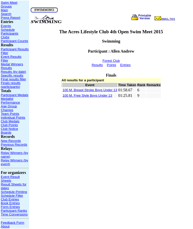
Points (111, 65)
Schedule (8, 30)
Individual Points (13, 117)
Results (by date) (13, 72)
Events (6, 26)
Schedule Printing (14, 192)
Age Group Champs (9, 108)
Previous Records (14, 144)
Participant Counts (14, 41)
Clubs (5, 37)
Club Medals (10, 121)
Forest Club (111, 61)
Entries (125, 65)
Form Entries (10, 207)
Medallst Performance (10, 100)
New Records (11, 141)
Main (4, 10)
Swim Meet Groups (9, 4)
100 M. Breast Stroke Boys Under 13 (90, 90)
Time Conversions (14, 214)
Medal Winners (12, 64)
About (5, 226)
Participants (9, 33)
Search (6, 14)
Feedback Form (12, 222)
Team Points (10, 114)
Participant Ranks (14, 210)
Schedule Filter (12, 195)
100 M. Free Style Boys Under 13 (87, 95)
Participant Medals (14, 95)
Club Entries (10, 199)
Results (6, 68)
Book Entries (10, 203)
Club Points (9, 125)
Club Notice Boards (9, 130)
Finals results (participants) (11, 85)
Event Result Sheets (10, 178)
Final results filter (13, 79)
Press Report (10, 18)
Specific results (12, 75)
